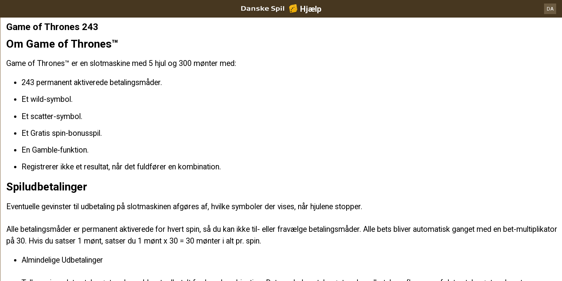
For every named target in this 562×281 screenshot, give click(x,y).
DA (550, 9)
